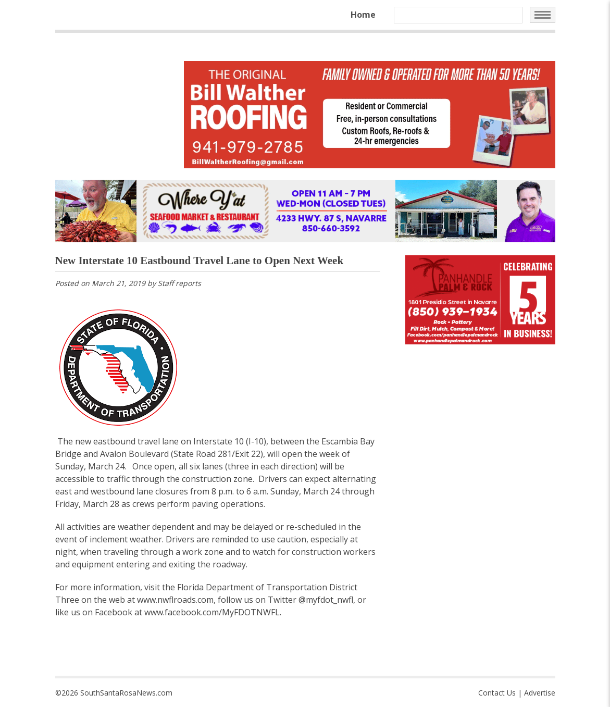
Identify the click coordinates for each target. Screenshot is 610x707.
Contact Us (497, 693)
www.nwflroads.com (175, 599)
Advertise (539, 693)
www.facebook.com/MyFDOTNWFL (212, 612)
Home (363, 14)
